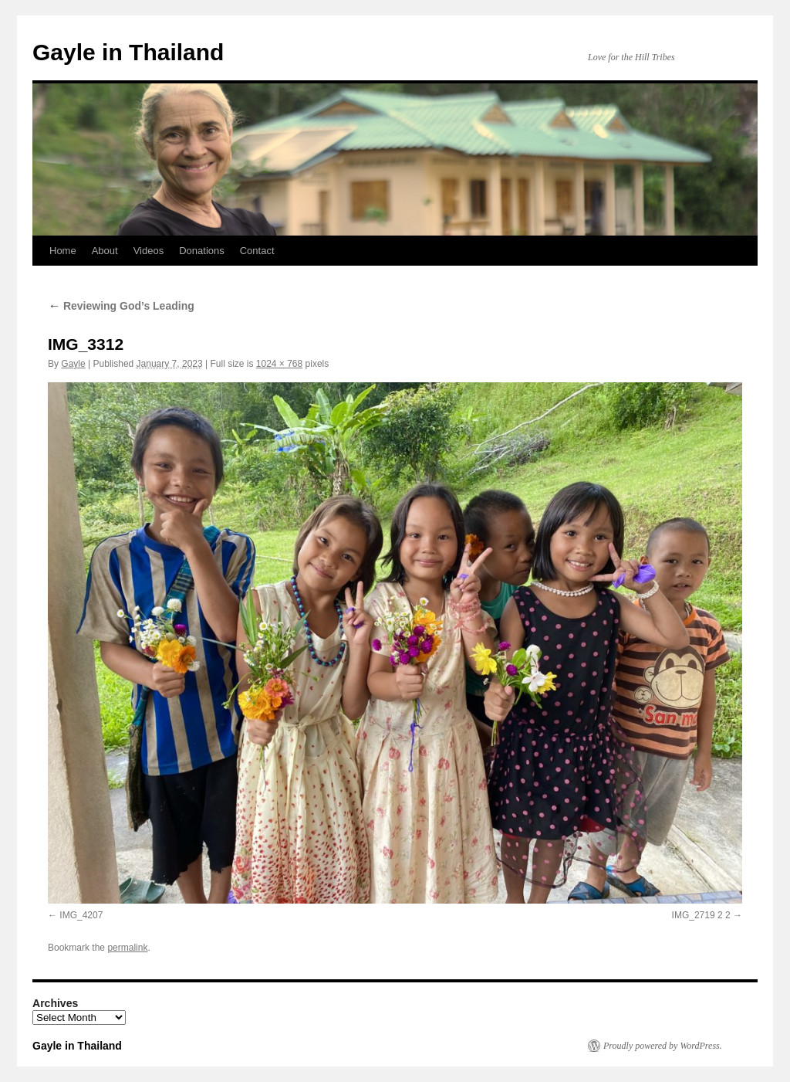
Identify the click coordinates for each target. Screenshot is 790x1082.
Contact (257, 250)
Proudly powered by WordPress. (662, 1045)
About (105, 250)
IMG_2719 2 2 (701, 915)
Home (62, 250)
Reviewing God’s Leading (121, 306)
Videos (148, 250)
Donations (202, 250)
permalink (127, 947)
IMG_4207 (81, 915)
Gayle (73, 363)
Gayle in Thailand (128, 52)
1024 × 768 (279, 363)
